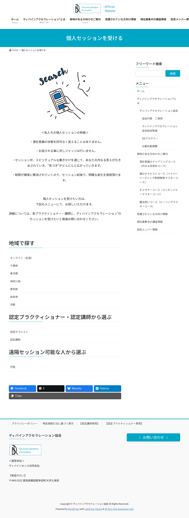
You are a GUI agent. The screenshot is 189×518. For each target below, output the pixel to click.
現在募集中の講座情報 (150, 222)
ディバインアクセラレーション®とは (156, 101)
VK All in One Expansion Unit (119, 508)
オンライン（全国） (21, 258)
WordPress (73, 508)
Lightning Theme (93, 508)
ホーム (141, 91)
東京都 (14, 273)
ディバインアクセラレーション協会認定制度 (160, 128)
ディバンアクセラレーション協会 (158, 110)
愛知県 (14, 289)
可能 (12, 367)
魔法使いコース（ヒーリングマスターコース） (158, 204)
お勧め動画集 (150, 146)
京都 (12, 304)
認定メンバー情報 (147, 229)
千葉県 (14, 265)
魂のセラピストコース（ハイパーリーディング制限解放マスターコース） (158, 178)
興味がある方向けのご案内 (152, 154)
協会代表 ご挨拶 (152, 118)
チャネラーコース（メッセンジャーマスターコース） (158, 192)
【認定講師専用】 (89, 423)
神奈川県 (15, 281)
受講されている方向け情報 (152, 214)
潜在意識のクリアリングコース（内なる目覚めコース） (157, 164)
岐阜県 (14, 297)
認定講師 (15, 339)
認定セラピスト (19, 332)
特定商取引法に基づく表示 (58, 423)
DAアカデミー (150, 138)
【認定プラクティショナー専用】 (124, 423)
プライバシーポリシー (24, 423)
